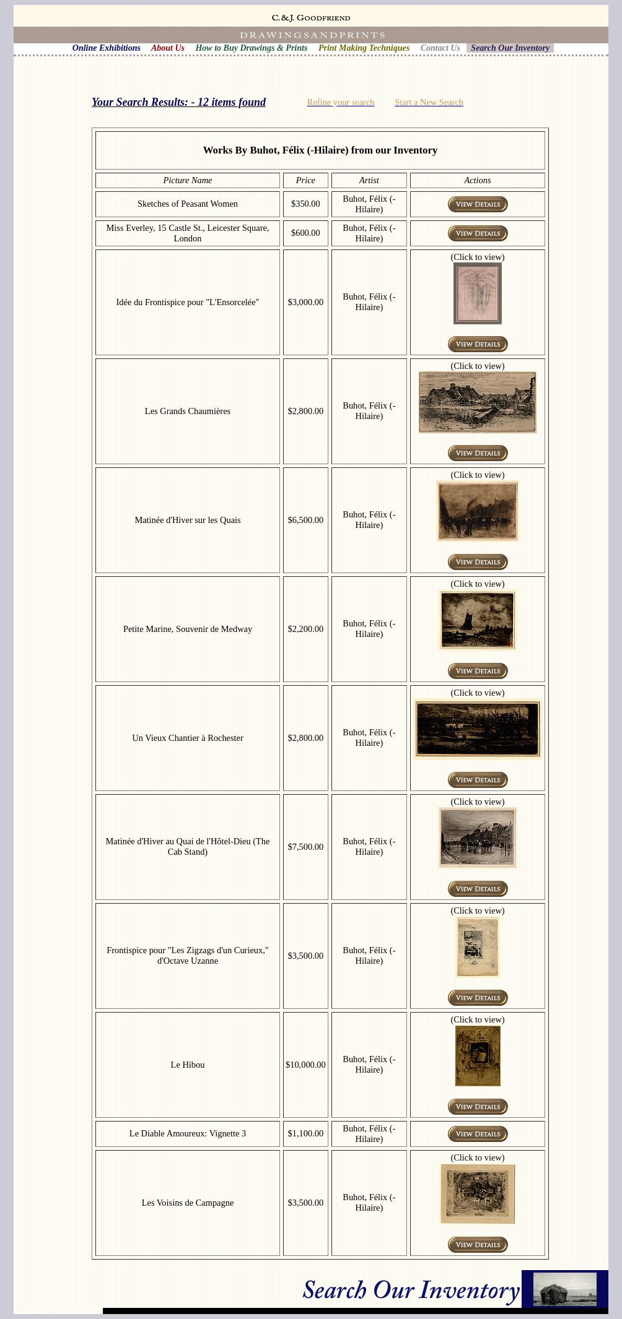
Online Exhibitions (106, 48)
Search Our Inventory (510, 48)
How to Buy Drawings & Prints (251, 48)
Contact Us (440, 48)
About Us (168, 48)
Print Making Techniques (364, 48)
